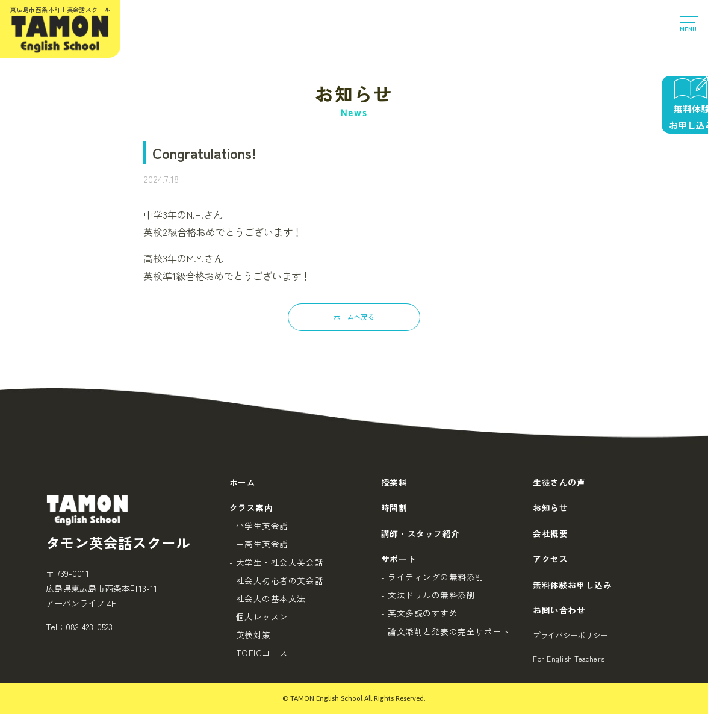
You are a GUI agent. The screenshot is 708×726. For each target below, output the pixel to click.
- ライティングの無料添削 (431, 583)
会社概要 (550, 538)
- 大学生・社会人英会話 (276, 566)
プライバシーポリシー (570, 646)
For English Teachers (569, 670)
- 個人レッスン (258, 623)
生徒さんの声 (559, 483)
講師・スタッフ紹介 (419, 538)
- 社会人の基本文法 (267, 604)
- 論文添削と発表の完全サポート (445, 640)
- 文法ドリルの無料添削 (427, 602)
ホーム (242, 483)
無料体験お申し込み (572, 592)
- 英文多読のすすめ (419, 621)
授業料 (393, 483)
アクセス (550, 565)
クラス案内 (251, 510)
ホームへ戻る (354, 317)
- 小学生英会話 (258, 529)
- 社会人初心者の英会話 (276, 585)
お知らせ (550, 510)
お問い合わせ (559, 619)
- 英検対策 (249, 642)
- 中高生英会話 (258, 548)
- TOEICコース (258, 660)
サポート (397, 565)
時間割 (393, 510)
